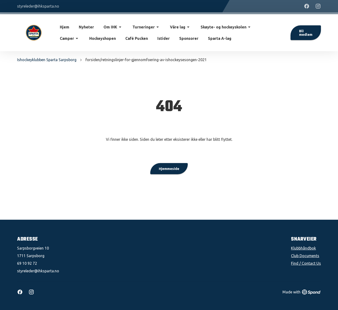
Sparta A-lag (219, 38)
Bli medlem (306, 32)
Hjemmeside (169, 168)
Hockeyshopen (102, 38)
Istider (163, 38)
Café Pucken (136, 38)
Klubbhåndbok (303, 248)
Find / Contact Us (306, 263)
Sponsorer (188, 38)
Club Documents (305, 256)
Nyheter (86, 27)
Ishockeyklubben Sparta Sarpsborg (46, 60)
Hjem (64, 27)
